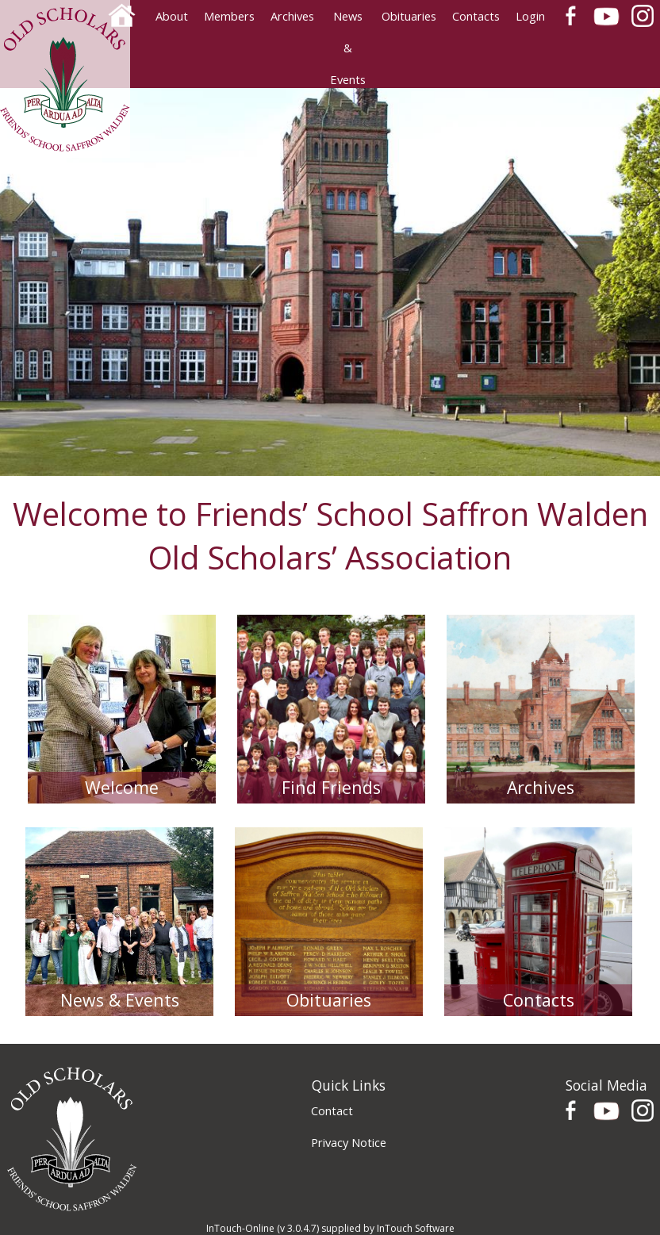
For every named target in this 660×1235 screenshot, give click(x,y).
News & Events (348, 20)
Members (229, 16)
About (171, 16)
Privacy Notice (348, 1142)
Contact (332, 1110)
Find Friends (331, 787)
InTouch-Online (240, 1228)
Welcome (122, 787)
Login (530, 16)
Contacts (476, 16)
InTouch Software (416, 1228)
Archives (292, 16)
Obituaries (409, 16)
